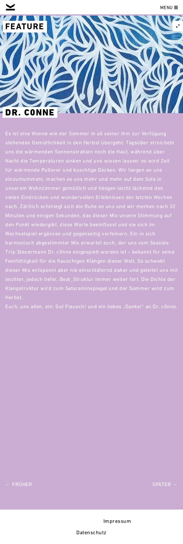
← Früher (18, 484)
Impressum (117, 521)
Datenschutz (91, 532)
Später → (165, 484)
